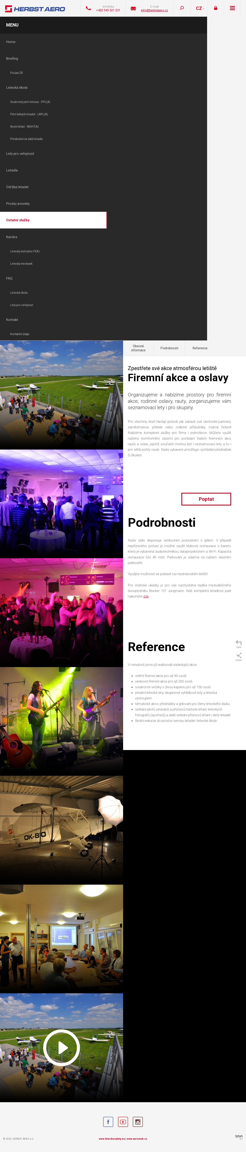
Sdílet (238, 656)
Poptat (206, 499)
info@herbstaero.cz (154, 10)
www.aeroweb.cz (137, 1138)
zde (146, 596)
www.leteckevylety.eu (112, 1138)
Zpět (238, 644)
